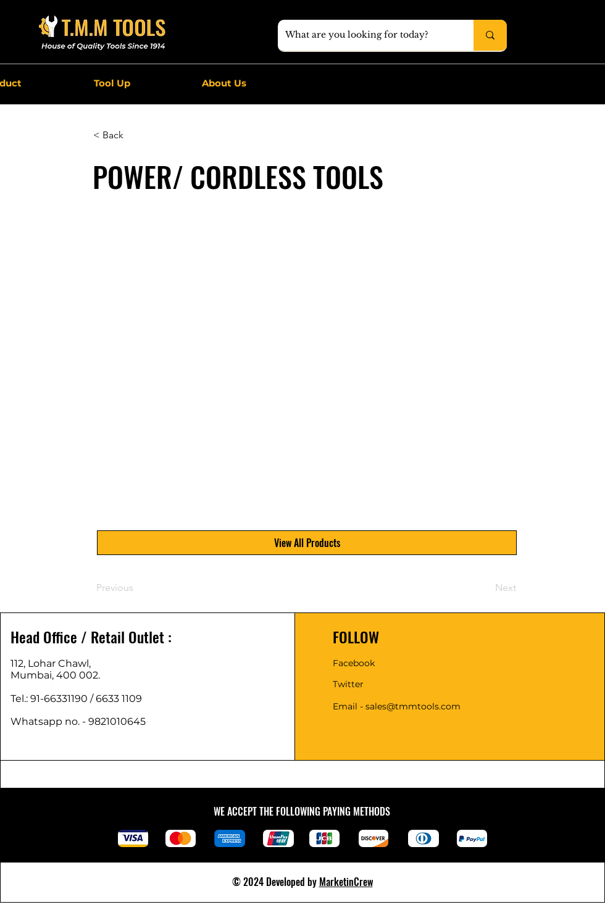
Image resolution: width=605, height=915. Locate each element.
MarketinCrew (346, 881)
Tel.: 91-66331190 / (53, 698)
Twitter (348, 684)
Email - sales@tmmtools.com (397, 706)
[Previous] (137, 587)
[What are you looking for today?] (366, 35)
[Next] (485, 587)
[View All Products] (307, 542)
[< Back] (134, 135)
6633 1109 (121, 698)
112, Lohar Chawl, (50, 663)
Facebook (354, 663)
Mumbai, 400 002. (55, 675)
